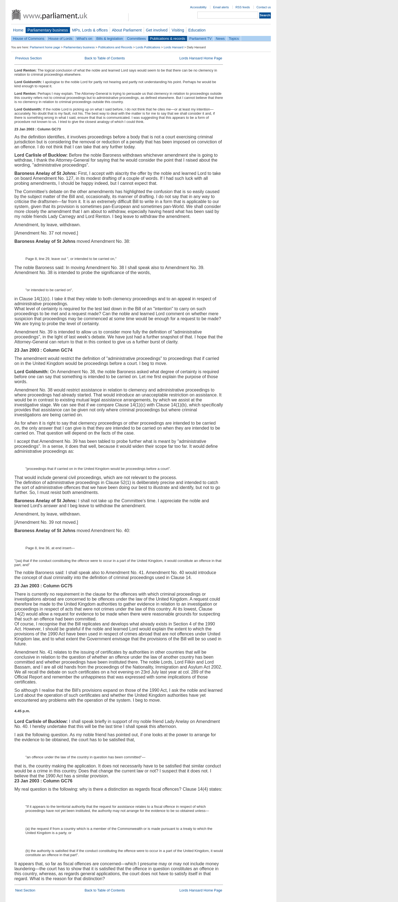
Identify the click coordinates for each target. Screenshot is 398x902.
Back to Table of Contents (105, 58)
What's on (84, 38)
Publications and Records (115, 47)
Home (18, 30)
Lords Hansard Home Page (200, 58)
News (220, 38)
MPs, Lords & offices (90, 30)
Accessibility (198, 7)
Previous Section (28, 58)
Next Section (25, 890)
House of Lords (60, 38)
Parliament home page (45, 47)
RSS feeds (242, 7)
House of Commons (28, 38)
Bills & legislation (109, 38)
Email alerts (221, 7)
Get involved (156, 30)
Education (197, 30)
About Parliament (127, 30)
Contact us (263, 7)
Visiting (178, 30)
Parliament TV (200, 38)
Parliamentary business (48, 30)
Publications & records (167, 38)
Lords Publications (148, 47)
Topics (234, 38)
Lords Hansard (173, 47)
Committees (136, 38)
